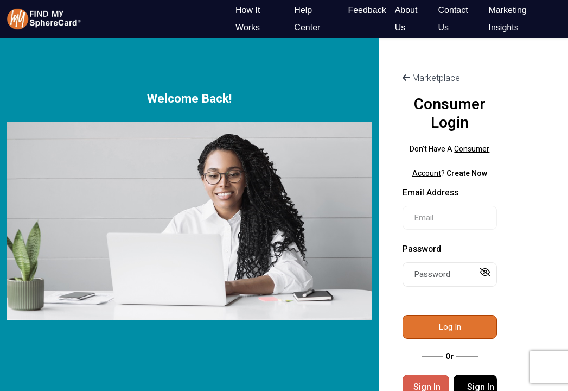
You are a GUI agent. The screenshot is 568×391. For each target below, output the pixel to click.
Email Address (430, 192)
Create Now (466, 173)
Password (422, 249)
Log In (449, 327)
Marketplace (431, 78)
